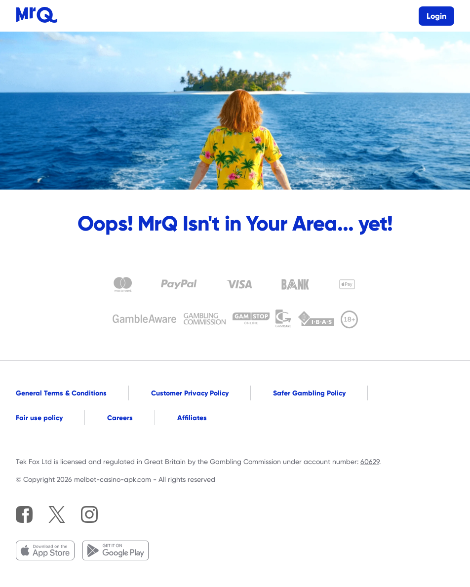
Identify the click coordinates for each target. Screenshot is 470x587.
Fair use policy (39, 418)
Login (436, 16)
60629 (369, 462)
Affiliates (192, 418)
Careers (120, 418)
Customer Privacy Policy (190, 393)
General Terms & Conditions (61, 393)
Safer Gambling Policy (309, 393)
